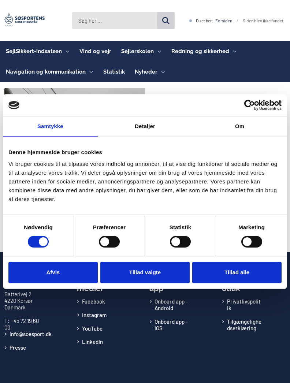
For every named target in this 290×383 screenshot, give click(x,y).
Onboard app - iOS (171, 324)
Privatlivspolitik (244, 304)
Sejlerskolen (137, 51)
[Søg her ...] (123, 20)
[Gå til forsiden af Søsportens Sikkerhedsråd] (22, 20)
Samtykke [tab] (50, 126)
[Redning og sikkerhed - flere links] (233, 51)
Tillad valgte (145, 272)
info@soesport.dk (31, 334)
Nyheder (146, 71)
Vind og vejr (95, 51)
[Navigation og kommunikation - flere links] (89, 71)
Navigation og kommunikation (46, 71)
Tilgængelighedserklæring (244, 324)
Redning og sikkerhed (200, 51)
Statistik (114, 71)
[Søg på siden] (166, 20)
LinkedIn (92, 341)
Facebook (93, 301)
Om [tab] (239, 126)
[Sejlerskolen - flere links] (157, 51)
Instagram (94, 315)
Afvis (53, 272)
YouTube (92, 328)
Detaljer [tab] (145, 126)
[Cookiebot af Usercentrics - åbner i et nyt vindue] (250, 105)
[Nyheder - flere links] (161, 71)
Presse (18, 347)
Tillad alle (236, 272)
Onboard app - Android (171, 304)
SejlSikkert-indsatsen (34, 51)
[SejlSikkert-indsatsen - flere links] (66, 51)
